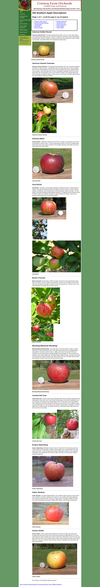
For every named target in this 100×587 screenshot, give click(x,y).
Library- (23, 27)
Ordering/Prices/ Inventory (24, 17)
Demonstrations (23, 23)
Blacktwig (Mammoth (62, 21)
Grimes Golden (60, 27)
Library (50, 584)
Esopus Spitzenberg (61, 24)
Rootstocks (22, 34)
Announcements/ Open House (25, 20)
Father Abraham (60, 26)
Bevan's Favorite (38, 27)
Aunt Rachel (37, 26)
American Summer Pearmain (41, 23)
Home (21, 11)
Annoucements (41, 584)
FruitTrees (25, 584)
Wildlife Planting (23, 30)
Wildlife (54, 584)
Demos (46, 584)
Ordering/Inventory (32, 584)
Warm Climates (23, 32)
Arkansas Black (38, 24)
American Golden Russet (40, 21)
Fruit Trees (22, 14)
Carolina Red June (61, 23)
